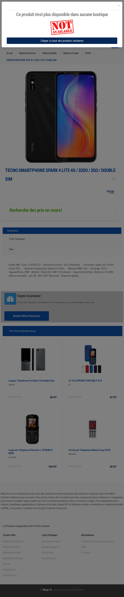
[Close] (119, 5)
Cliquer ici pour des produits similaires (62, 40)
